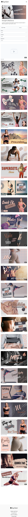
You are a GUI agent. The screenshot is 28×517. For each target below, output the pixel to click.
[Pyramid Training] (14, 144)
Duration (2, 34)
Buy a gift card (14, 512)
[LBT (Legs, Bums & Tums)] (14, 264)
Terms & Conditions (14, 514)
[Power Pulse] (14, 76)
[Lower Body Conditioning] (14, 93)
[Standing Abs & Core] (14, 486)
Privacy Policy (14, 516)
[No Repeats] (14, 281)
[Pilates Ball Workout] (14, 229)
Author (2, 30)
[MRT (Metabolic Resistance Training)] (14, 366)
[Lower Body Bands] (14, 383)
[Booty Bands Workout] (14, 451)
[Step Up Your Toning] (14, 434)
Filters (3, 27)
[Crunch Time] (14, 468)
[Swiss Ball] (14, 59)
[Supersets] (14, 178)
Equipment (2, 38)
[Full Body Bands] (14, 400)
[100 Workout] (14, 417)
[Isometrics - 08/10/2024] (14, 161)
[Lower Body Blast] (14, 298)
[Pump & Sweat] (14, 110)
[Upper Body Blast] (14, 195)
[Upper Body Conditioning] (14, 127)
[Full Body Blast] (14, 332)
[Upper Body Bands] (14, 349)
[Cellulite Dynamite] (14, 315)
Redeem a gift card (14, 511)
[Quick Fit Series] (14, 212)
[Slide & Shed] (14, 247)
